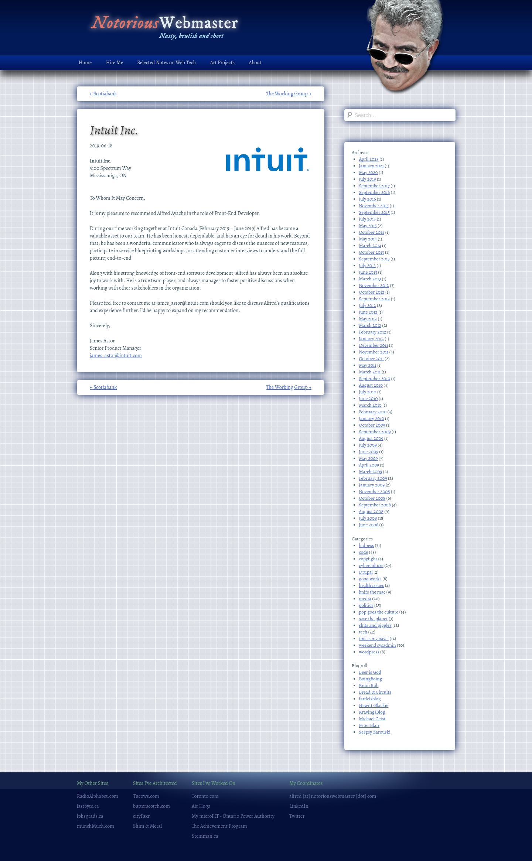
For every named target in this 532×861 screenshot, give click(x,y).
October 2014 (372, 232)
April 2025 (369, 159)
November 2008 (374, 491)
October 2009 (372, 425)
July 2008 (368, 518)
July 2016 (367, 199)
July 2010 (367, 392)
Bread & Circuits (375, 692)
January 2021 (371, 166)
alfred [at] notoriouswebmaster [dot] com (332, 796)
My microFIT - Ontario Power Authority (233, 816)
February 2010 (373, 412)
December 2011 (373, 345)
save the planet (373, 618)
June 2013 (368, 272)
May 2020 (368, 172)
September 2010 (375, 378)
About (255, 62)
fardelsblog (370, 699)
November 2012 (374, 285)
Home (85, 62)
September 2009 (375, 431)
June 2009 (368, 451)
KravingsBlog (372, 712)
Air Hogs (201, 806)
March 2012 (370, 325)
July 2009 (368, 445)
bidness (366, 545)
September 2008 (375, 505)
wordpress (369, 652)
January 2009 (372, 485)
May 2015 (368, 225)
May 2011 (367, 365)
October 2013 (371, 252)
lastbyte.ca (88, 806)
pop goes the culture (379, 612)
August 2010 (371, 385)
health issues (371, 585)
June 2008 (369, 525)
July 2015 (367, 219)
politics (366, 605)
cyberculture (371, 565)
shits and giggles (375, 625)
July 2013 (367, 265)
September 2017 (374, 185)
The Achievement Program (219, 826)
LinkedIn (298, 806)
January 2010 (371, 418)
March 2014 (370, 245)
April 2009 (369, 465)
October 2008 (372, 498)
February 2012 (372, 332)
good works (370, 578)
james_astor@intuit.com (116, 355)
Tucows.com (146, 796)
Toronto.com (205, 796)
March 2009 (370, 471)
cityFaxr (141, 816)
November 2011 (374, 352)
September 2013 (374, 259)
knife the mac (372, 592)
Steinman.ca (205, 836)
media (365, 598)
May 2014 (368, 239)
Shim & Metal (147, 826)
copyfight (368, 559)
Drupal (366, 572)
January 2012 (371, 338)
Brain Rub (369, 685)
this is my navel (374, 638)
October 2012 (372, 292)
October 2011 (371, 358)
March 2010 (370, 405)
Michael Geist (372, 718)
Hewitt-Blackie (374, 705)
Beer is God (370, 672)
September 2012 (374, 298)
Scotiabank (103, 93)
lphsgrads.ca (90, 816)
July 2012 (367, 305)
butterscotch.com (151, 806)
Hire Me (114, 62)
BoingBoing (370, 679)
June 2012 (368, 312)
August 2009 (371, 438)
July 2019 (367, 179)
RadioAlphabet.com (97, 796)
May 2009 (368, 458)
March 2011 (370, 372)
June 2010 (368, 398)
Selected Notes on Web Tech (166, 62)
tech (363, 632)
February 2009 (373, 478)
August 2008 (371, 511)
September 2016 (374, 192)
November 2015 (374, 205)
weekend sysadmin (377, 645)
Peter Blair (369, 725)
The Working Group (288, 93)
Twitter (297, 816)
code (363, 552)
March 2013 (370, 279)
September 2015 (374, 212)
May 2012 (368, 318)
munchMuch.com (95, 826)
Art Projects (222, 62)
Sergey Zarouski (375, 732)
